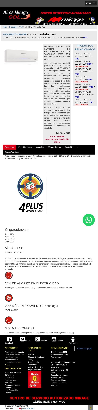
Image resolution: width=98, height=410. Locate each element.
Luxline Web (29, 408)
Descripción (9, 147)
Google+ (41, 340)
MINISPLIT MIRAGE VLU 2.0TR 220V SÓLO (84, 94)
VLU (21, 27)
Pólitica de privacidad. (13, 372)
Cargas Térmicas (12, 152)
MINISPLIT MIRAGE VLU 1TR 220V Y (84, 79)
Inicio (5, 27)
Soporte (8, 393)
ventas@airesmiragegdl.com (63, 362)
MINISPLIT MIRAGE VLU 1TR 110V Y (84, 64)
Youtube (57, 340)
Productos (13, 27)
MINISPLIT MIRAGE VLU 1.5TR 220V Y (85, 86)
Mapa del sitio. (10, 380)
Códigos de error (54, 147)
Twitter (25, 340)
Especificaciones (25, 147)
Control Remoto (71, 147)
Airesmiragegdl (84, 348)
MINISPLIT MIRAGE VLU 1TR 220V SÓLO (83, 71)
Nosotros (8, 383)
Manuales (40, 147)
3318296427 (56, 357)
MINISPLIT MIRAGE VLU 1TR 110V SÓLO (83, 56)
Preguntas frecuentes (13, 385)
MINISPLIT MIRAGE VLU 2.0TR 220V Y (85, 102)
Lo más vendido (11, 390)
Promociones (10, 388)
